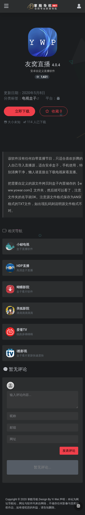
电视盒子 (29, 98)
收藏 (53, 111)
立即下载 (19, 111)
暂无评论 (18, 369)
